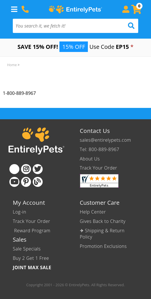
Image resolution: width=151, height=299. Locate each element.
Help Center (93, 212)
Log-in (19, 212)
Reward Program (32, 230)
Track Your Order (98, 168)
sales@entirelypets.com (105, 140)
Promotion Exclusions (103, 246)
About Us (90, 159)
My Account (29, 202)
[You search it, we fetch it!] (66, 26)
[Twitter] (38, 169)
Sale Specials (27, 249)
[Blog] (38, 182)
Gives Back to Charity (103, 221)
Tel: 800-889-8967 (99, 149)
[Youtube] (14, 182)
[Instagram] (26, 169)
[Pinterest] (26, 182)
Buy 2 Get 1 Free (31, 258)
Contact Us (95, 131)
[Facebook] (14, 169)
